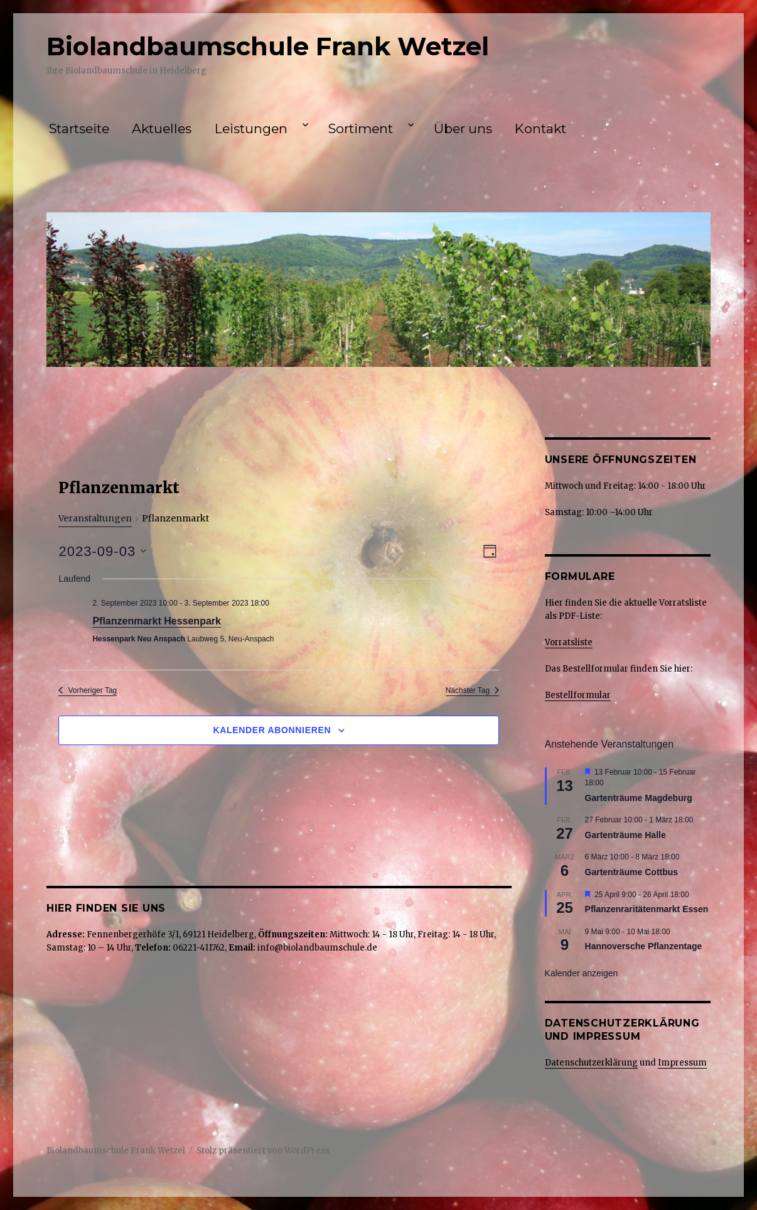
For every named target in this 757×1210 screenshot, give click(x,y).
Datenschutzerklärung (591, 1062)
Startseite (79, 128)
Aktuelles (161, 128)
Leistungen (251, 128)
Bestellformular (578, 695)
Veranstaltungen (95, 518)
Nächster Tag (472, 690)
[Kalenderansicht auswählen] (490, 551)
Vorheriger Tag (87, 690)
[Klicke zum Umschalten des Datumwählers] (102, 551)
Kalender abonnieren (272, 730)
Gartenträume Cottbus (632, 872)
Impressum (682, 1062)
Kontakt (540, 128)
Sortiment (360, 128)
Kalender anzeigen (581, 973)
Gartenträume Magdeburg (638, 798)
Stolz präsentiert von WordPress (263, 1150)
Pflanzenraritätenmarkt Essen (647, 909)
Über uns (463, 128)
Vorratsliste (569, 642)
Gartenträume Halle (625, 835)
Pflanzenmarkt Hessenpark (156, 621)
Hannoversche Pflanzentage (643, 946)
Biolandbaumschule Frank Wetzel (267, 46)
